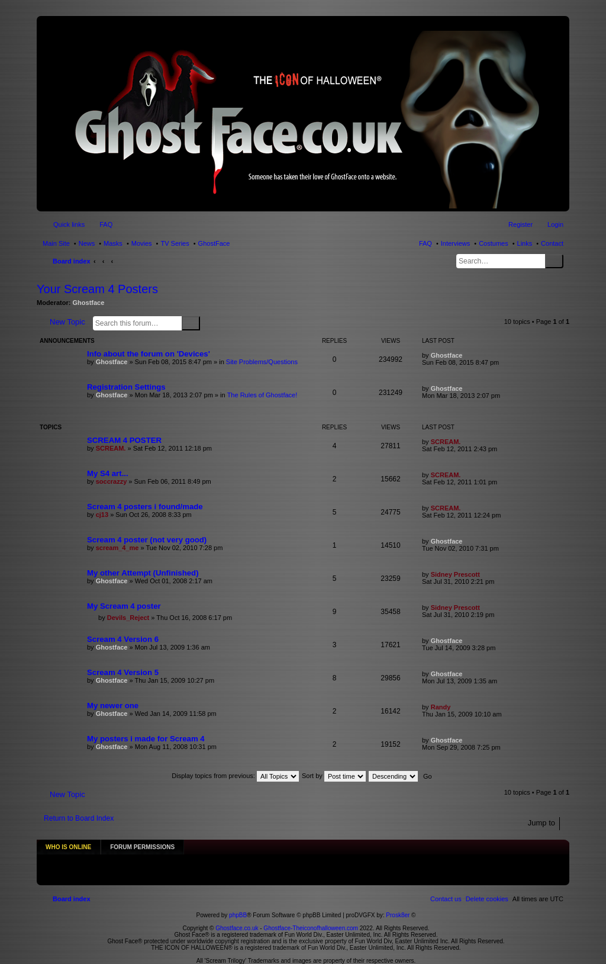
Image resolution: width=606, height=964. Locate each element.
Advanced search (207, 322)
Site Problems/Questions (262, 361)
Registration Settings (126, 387)
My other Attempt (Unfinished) (143, 572)
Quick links (69, 224)
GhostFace (214, 243)
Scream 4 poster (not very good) (147, 539)
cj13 (102, 514)
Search (554, 261)
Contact (552, 243)
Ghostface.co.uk (237, 923)
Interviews (455, 243)
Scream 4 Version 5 (123, 672)
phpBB (238, 910)
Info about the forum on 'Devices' (148, 353)
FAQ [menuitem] (105, 224)
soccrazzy (111, 481)
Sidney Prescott (455, 574)
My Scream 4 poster (124, 606)
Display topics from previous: (235, 775)
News (87, 243)
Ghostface (89, 302)
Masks (113, 243)
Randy (441, 707)
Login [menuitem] (555, 224)
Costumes (493, 243)
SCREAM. (111, 448)
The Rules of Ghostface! (262, 395)
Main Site (56, 243)
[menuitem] (487, 892)
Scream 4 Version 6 (123, 639)
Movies (141, 243)
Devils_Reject (128, 617)
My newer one (112, 705)
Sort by (334, 775)
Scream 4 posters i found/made (145, 506)
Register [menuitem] (520, 224)
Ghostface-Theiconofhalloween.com (310, 923)
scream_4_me (117, 547)
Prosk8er (398, 910)
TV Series (174, 243)
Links (525, 243)
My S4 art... (107, 473)
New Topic (67, 321)
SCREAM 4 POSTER (124, 440)
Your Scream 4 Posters (97, 288)
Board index (72, 261)
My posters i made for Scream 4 (146, 738)
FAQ (425, 243)
